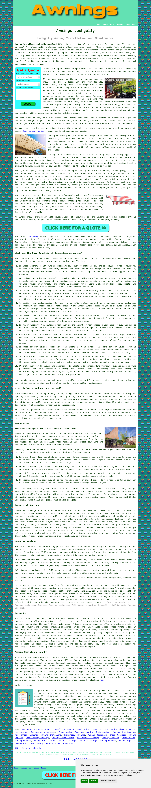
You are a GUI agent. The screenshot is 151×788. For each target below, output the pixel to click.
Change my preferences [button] (107, 780)
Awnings (24, 768)
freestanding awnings (34, 131)
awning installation (73, 261)
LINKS (105, 24)
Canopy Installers (24, 743)
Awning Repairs (23, 741)
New (30, 768)
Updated (36, 768)
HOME (98, 24)
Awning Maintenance (32, 729)
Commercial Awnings (74, 735)
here (102, 680)
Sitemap (16, 768)
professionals (33, 677)
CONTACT (120, 24)
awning (127, 53)
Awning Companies (97, 735)
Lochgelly (33, 236)
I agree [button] (84, 780)
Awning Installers (55, 729)
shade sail (65, 489)
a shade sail (83, 494)
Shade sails (46, 442)
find (23, 657)
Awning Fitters (119, 729)
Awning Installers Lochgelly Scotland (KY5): (40, 44)
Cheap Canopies (118, 735)
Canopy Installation (78, 729)
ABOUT (112, 24)
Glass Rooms (128, 738)
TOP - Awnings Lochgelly (28, 748)
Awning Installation (98, 732)
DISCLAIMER (130, 24)
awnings (30, 121)
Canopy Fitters (100, 729)
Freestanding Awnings (43, 732)
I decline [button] (93, 780)
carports (114, 618)
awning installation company (75, 85)
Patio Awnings (65, 743)
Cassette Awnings (67, 741)
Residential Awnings (88, 738)
